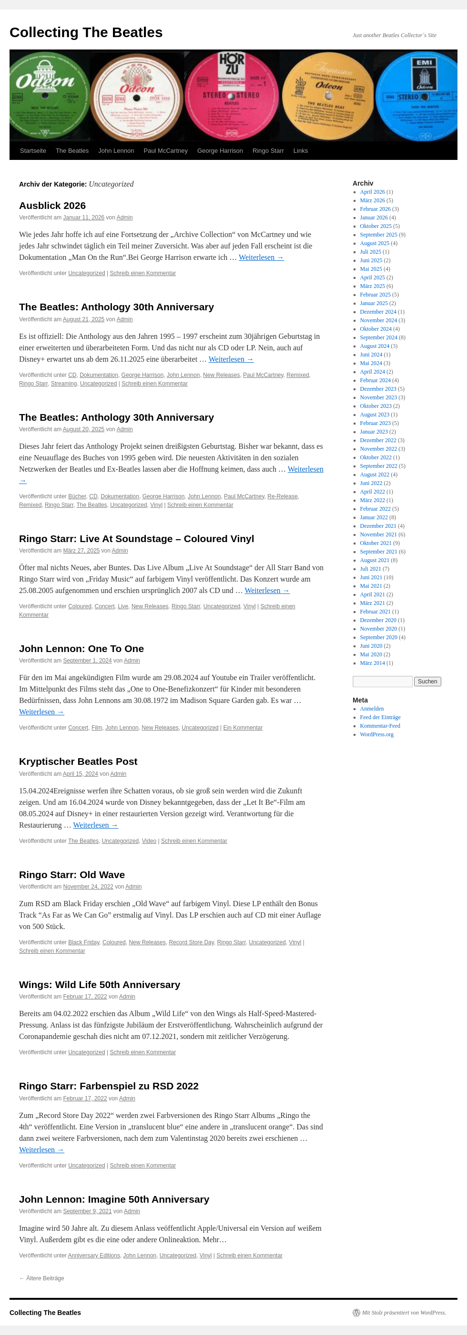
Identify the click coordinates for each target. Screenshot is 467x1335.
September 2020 (378, 637)
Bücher (77, 496)
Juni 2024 (371, 354)
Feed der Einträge (380, 717)
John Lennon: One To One (81, 648)
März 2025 (372, 286)
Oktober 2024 (376, 329)
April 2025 (372, 277)
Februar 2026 (375, 209)
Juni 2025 (371, 260)
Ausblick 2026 (52, 205)
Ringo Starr (268, 150)
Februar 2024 (375, 380)
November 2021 (378, 534)
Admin (125, 217)
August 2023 (375, 414)
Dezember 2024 (378, 311)
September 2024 (378, 337)
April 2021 (372, 594)
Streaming (64, 383)
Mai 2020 (371, 654)
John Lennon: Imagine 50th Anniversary (114, 1199)
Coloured (79, 606)
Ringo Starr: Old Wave (72, 874)
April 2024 (372, 371)
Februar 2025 (375, 294)
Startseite (33, 150)
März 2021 (372, 603)
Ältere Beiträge (41, 1278)
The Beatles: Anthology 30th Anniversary (116, 306)
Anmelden (372, 708)
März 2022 (372, 500)
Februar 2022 (375, 508)
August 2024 (375, 346)
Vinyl (156, 505)
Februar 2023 (375, 423)
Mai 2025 (371, 269)
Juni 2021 (371, 577)
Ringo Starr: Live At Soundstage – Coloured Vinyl (136, 538)
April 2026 (372, 191)
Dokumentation (99, 375)
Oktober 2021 (376, 543)
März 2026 (372, 200)
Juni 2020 (371, 646)
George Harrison (220, 150)
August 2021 (375, 560)
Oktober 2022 (376, 457)
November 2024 (378, 320)
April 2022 (372, 491)
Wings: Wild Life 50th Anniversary (99, 984)
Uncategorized (86, 273)
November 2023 (378, 397)
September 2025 (378, 234)
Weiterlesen (261, 257)
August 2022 (375, 474)
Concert (105, 606)
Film (96, 727)
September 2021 (378, 551)
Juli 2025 (370, 251)
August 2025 (375, 243)
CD (72, 375)
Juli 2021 (370, 568)
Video (149, 841)
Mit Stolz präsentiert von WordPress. (404, 1312)
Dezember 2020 (378, 620)
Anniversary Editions (94, 1255)
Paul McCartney (165, 150)
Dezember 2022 (378, 440)
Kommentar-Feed (380, 725)
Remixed (297, 375)
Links (301, 150)
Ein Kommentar (243, 727)
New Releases (221, 375)
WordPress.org (377, 734)
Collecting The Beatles (86, 32)
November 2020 (378, 628)
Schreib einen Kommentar (143, 273)
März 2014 (372, 663)
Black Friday (83, 942)
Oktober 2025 (376, 226)
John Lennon (116, 150)
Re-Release (282, 496)
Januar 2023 (374, 431)
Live (123, 606)
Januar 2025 (374, 303)
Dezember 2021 (378, 526)
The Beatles (72, 150)
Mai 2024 (371, 363)
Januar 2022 (374, 517)
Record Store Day (191, 942)
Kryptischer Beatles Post (78, 761)
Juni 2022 (371, 483)
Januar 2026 (374, 217)
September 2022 (378, 466)
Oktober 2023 (376, 406)
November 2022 (378, 448)
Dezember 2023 (378, 389)
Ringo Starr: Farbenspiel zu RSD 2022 (109, 1085)
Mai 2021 (371, 586)
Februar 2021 (375, 611)
